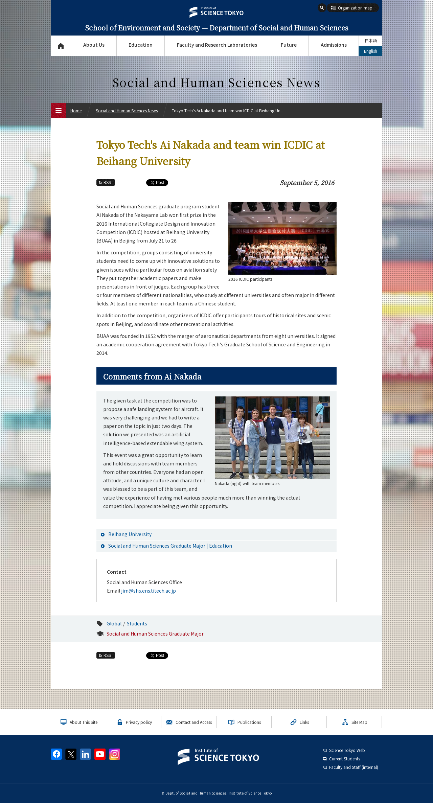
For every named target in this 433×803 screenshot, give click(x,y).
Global (114, 623)
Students (137, 623)
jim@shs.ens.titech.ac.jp (148, 590)
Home (76, 110)
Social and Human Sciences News (127, 110)
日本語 (371, 40)
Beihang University (130, 534)
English (370, 51)
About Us (94, 44)
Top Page (61, 46)
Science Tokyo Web (347, 750)
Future (289, 44)
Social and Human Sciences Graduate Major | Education (170, 545)
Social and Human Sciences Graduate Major (155, 633)
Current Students (344, 758)
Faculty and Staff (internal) (353, 767)
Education (141, 44)
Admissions (334, 44)
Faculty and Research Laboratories (217, 44)
